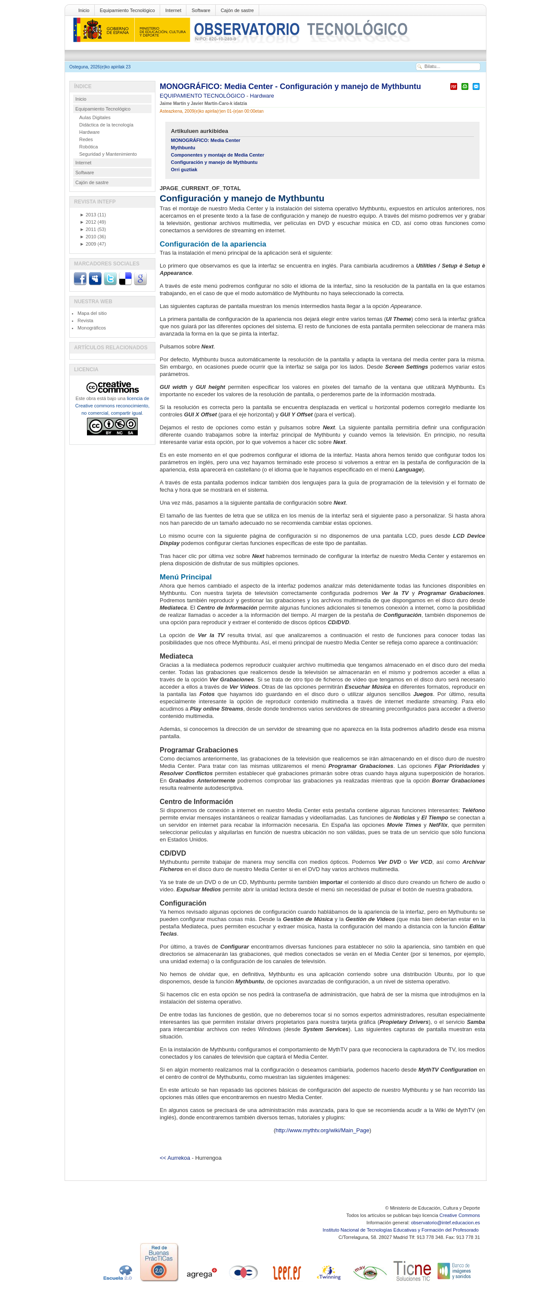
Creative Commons (460, 1215)
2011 (88, 229)
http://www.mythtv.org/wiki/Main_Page (322, 1130)
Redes (86, 139)
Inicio (84, 10)
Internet (173, 10)
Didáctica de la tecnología (106, 124)
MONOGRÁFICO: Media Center (205, 140)
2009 (88, 243)
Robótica (88, 146)
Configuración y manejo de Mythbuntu (214, 162)
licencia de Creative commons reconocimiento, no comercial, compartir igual (112, 406)
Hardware (262, 95)
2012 (88, 222)
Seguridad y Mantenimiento (108, 154)
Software (201, 10)
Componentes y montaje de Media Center (217, 154)
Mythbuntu (183, 147)
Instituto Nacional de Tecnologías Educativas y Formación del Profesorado (401, 1229)
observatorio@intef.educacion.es (445, 1222)
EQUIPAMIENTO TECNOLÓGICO (203, 95)
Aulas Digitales (95, 117)
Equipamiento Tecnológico (127, 10)
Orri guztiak (184, 169)
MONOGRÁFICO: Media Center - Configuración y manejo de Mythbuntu (290, 86)
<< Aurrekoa (175, 1158)
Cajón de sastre (237, 10)
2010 (88, 236)
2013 (88, 214)
